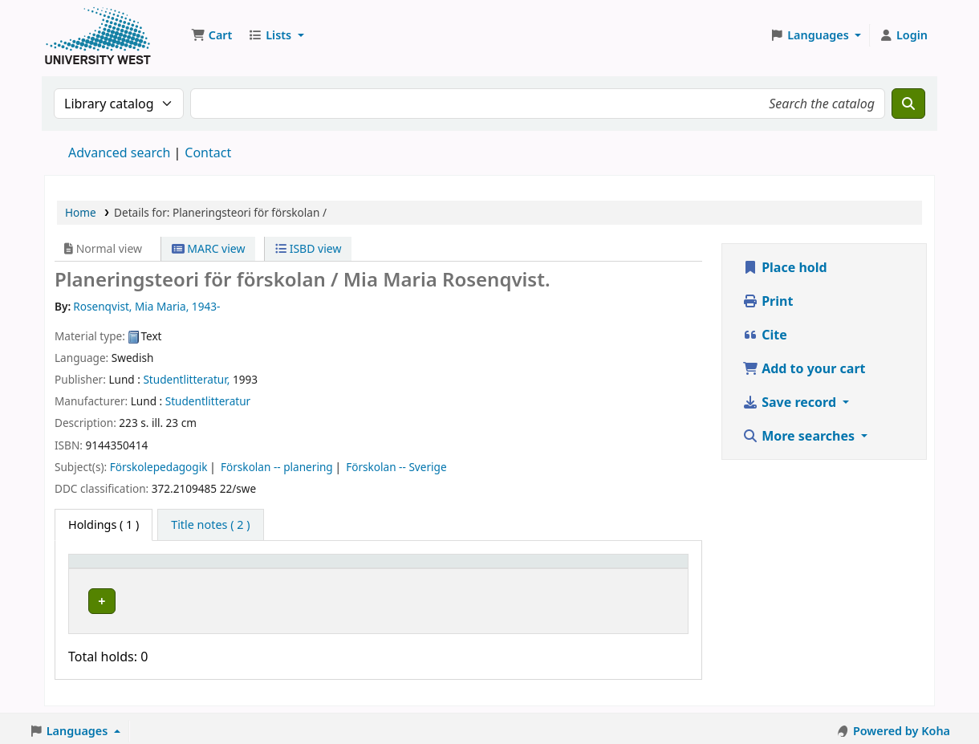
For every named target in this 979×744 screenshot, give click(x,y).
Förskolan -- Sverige (396, 466)
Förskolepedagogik (159, 466)
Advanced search (119, 152)
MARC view (209, 248)
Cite (764, 335)
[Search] (908, 103)
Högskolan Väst (223, 598)
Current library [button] (223, 568)
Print (767, 301)
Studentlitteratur (208, 401)
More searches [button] (800, 436)
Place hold (784, 267)
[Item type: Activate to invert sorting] (122, 568)
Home (80, 212)
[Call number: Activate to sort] (418, 568)
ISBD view (308, 248)
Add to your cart (804, 368)
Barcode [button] (598, 568)
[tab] (210, 525)
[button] (211, 35)
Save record (790, 402)
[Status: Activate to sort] (526, 568)
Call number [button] (392, 568)
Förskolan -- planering (277, 466)
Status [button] (511, 568)
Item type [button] (103, 568)
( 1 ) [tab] (103, 524)
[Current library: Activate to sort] (263, 568)
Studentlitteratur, (186, 379)
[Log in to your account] (903, 35)
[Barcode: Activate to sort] (628, 568)
